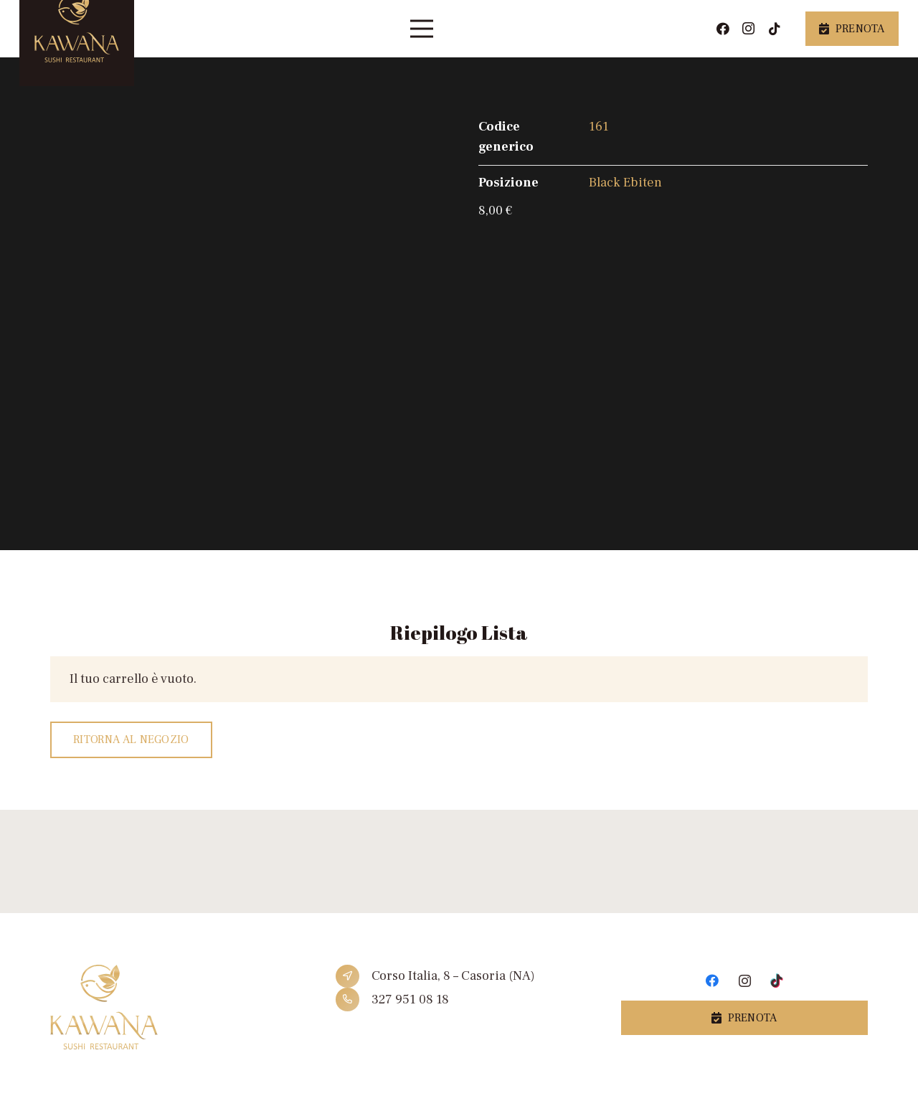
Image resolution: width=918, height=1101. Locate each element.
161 (599, 126)
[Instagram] (749, 29)
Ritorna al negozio (131, 739)
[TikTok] (774, 29)
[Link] (173, 1007)
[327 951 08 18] (354, 999)
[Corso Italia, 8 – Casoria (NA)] (354, 976)
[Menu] (422, 29)
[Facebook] (723, 29)
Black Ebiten (625, 182)
